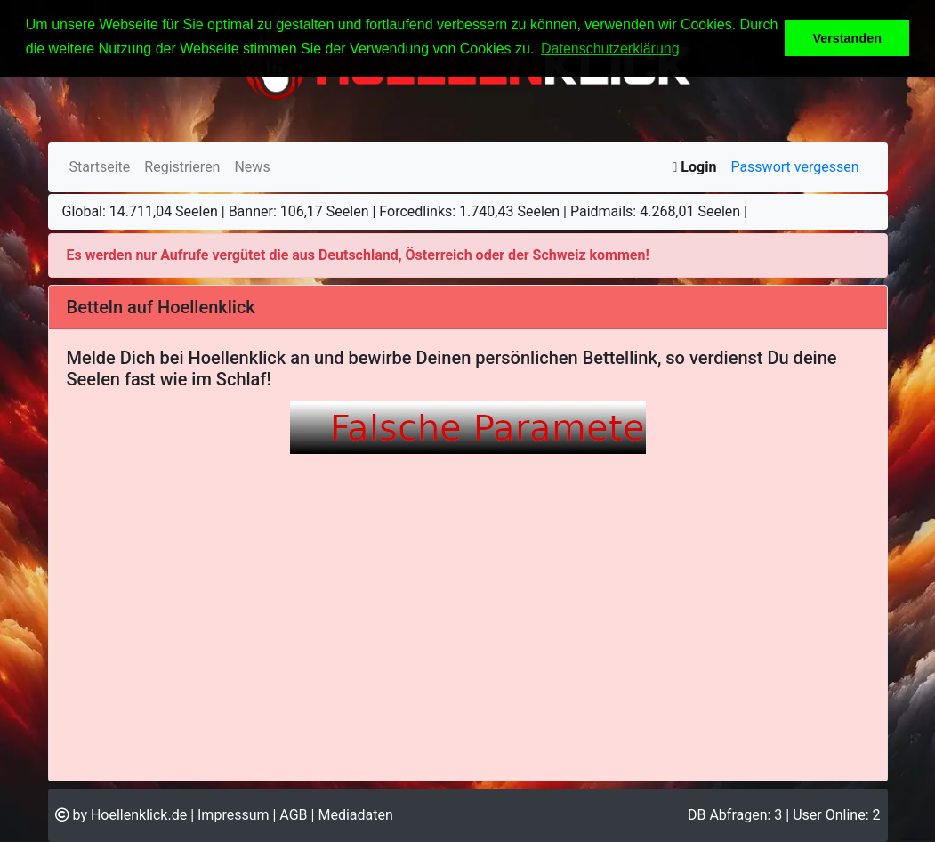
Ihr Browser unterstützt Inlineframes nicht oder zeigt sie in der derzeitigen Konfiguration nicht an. (468, 579)
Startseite (100, 166)
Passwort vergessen (794, 166)
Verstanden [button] (847, 38)
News (252, 166)
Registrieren (182, 166)
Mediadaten (355, 814)
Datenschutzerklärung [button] (610, 48)
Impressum (233, 814)
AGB (293, 814)
